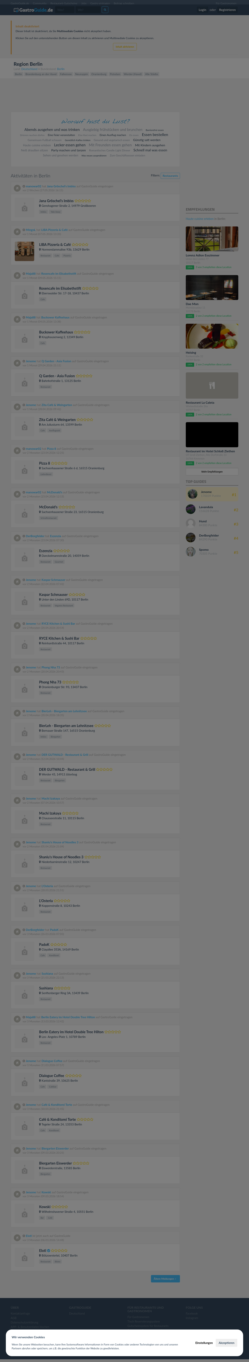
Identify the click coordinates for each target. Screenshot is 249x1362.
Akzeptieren (226, 1342)
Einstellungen (204, 1342)
